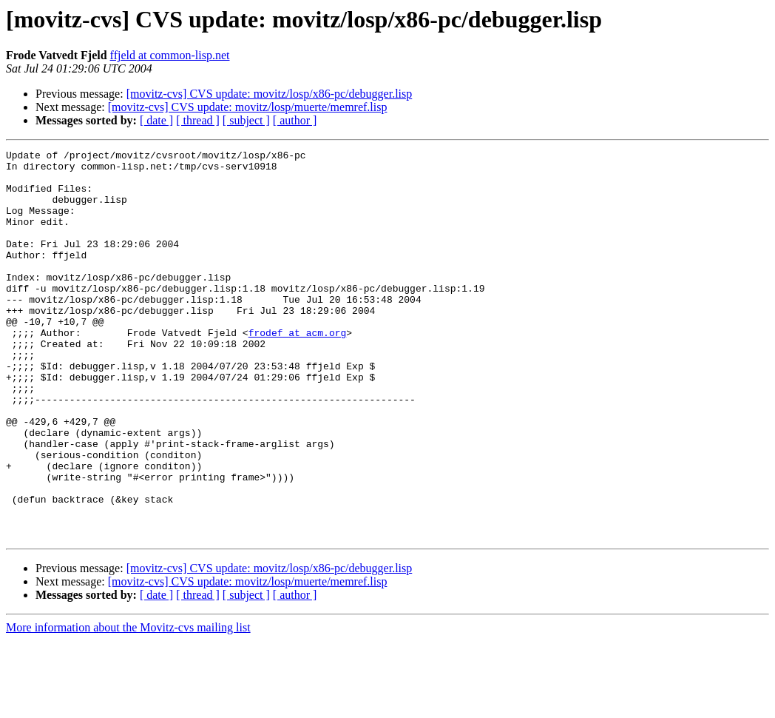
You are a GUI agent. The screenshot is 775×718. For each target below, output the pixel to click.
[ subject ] (246, 120)
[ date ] (156, 120)
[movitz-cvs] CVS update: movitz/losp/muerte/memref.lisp (248, 107)
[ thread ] (198, 120)
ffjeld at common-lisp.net (170, 55)
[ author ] (295, 120)
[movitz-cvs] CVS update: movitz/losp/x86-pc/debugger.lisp (269, 93)
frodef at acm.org (297, 370)
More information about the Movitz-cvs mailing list (128, 705)
